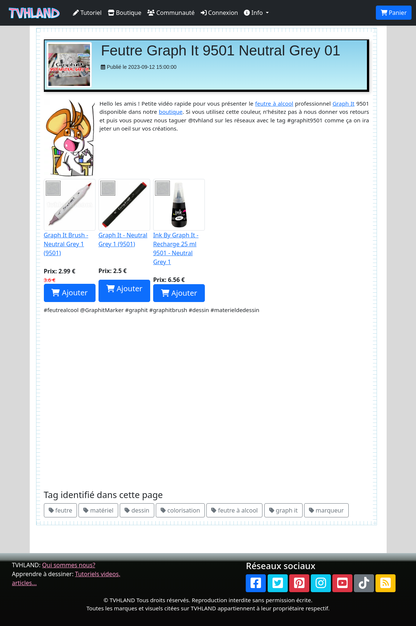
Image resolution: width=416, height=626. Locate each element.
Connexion (219, 13)
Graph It (343, 103)
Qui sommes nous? (68, 565)
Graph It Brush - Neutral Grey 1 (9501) (70, 218)
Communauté (170, 13)
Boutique (125, 13)
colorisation (180, 510)
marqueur (326, 510)
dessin (137, 510)
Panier (394, 13)
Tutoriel (87, 13)
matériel (98, 510)
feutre (60, 510)
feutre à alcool (274, 103)
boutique (171, 111)
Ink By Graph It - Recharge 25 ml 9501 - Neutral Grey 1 (179, 222)
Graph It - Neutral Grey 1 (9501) (124, 213)
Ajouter (69, 293)
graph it (283, 510)
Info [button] (254, 13)
